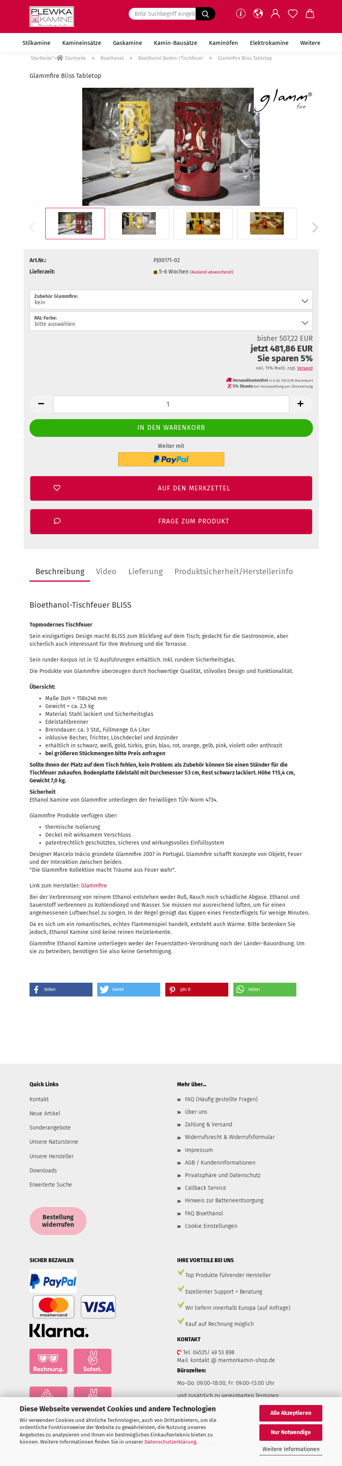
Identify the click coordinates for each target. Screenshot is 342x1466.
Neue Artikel (45, 1113)
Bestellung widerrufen (58, 1220)
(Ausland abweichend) (211, 272)
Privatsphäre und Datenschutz (223, 1175)
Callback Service (205, 1188)
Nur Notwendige (291, 1432)
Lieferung (145, 571)
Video (106, 571)
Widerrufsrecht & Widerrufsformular (230, 1137)
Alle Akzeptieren (290, 1413)
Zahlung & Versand (208, 1124)
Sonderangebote (50, 1127)
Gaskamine (127, 42)
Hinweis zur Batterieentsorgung (224, 1200)
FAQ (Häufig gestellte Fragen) (221, 1099)
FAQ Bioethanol (204, 1213)
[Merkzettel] (292, 14)
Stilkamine (36, 42)
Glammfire (94, 885)
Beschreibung (59, 571)
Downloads (43, 1170)
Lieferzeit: (42, 271)
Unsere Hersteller (52, 1156)
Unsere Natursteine (54, 1142)
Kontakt (39, 1099)
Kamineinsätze (81, 42)
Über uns (196, 1112)
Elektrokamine (269, 42)
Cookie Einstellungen (211, 1226)
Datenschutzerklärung (170, 1442)
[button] (258, 14)
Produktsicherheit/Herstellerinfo (233, 571)
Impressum (199, 1150)
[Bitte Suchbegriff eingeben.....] (205, 13)
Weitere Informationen (291, 1449)
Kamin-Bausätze (175, 42)
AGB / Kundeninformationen (220, 1162)
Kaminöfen (223, 42)
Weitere (310, 42)
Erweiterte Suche (51, 1184)
